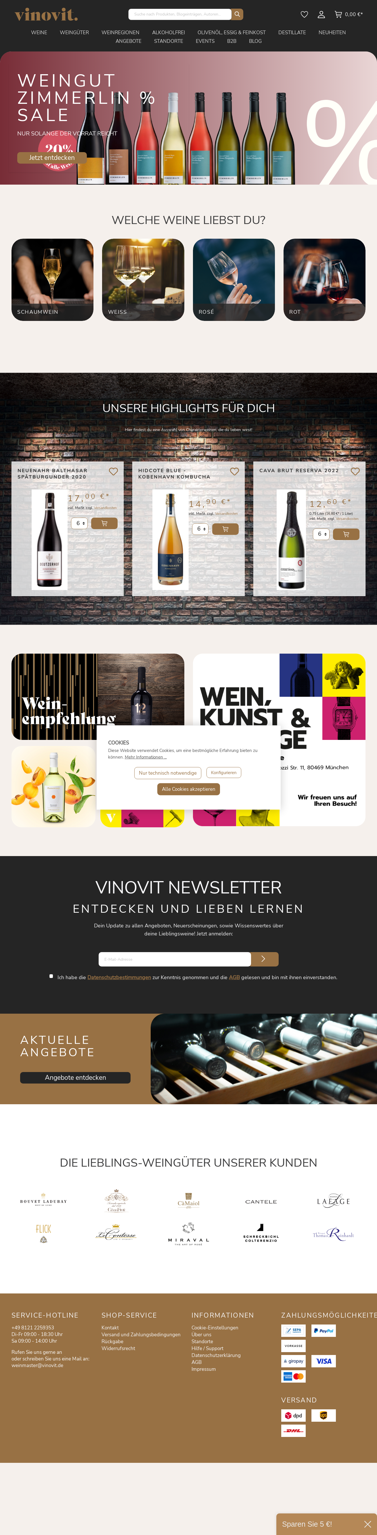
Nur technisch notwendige (166, 773)
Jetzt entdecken (52, 157)
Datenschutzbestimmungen (120, 977)
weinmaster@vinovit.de (37, 1365)
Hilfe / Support (207, 1348)
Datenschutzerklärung (216, 1355)
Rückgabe (112, 1341)
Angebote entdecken (75, 1077)
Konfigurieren (224, 773)
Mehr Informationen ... (146, 757)
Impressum (204, 1369)
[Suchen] (236, 14)
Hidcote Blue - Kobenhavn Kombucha (174, 474)
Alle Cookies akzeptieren (188, 789)
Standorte (202, 1341)
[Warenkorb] (348, 16)
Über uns (201, 1334)
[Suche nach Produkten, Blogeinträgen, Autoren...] (180, 14)
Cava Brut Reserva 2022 (299, 471)
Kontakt (110, 1328)
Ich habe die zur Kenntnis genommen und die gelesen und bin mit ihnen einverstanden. (198, 977)
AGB (234, 977)
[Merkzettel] (305, 16)
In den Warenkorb (104, 529)
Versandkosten (105, 513)
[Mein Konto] (322, 16)
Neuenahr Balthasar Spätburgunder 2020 (53, 474)
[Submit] (263, 959)
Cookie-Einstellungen (215, 1328)
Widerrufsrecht (118, 1348)
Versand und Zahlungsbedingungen (141, 1334)
